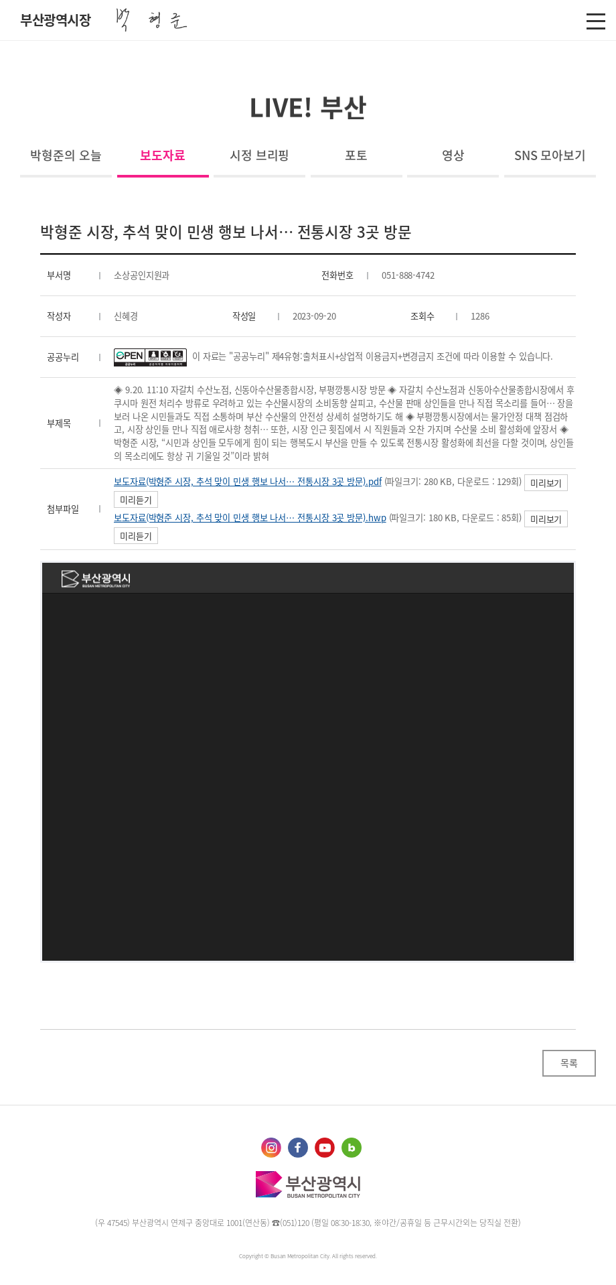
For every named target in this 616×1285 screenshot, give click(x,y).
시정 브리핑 (259, 155)
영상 (453, 155)
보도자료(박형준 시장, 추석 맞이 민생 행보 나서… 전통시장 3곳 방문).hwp (250, 517)
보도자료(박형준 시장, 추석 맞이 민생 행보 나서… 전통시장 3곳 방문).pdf (248, 481)
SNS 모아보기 (550, 155)
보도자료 (162, 155)
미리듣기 (136, 499)
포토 (356, 155)
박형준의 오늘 (65, 155)
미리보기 (546, 482)
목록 (569, 1062)
